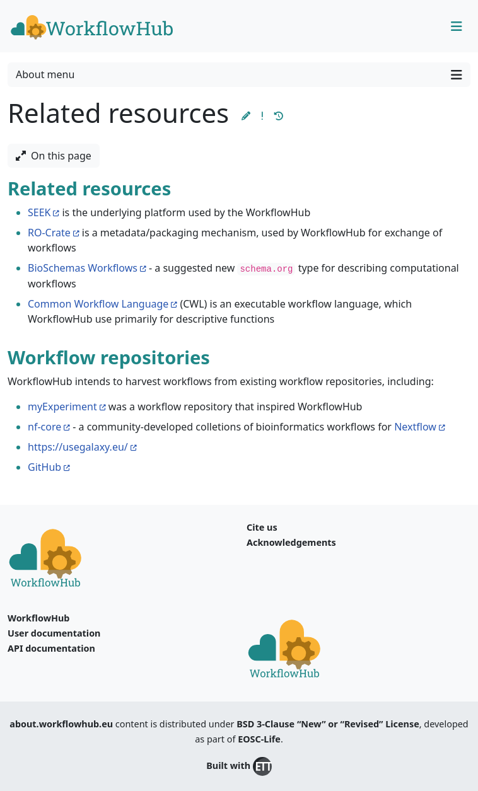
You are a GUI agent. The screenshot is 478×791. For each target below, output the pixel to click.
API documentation (51, 648)
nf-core (44, 427)
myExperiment (62, 406)
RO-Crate (49, 233)
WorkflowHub (38, 618)
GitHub (44, 467)
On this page (53, 156)
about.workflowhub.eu (61, 724)
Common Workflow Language (98, 304)
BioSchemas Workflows (82, 268)
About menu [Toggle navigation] (239, 75)
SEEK (39, 212)
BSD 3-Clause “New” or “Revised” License (327, 724)
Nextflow (415, 427)
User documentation (54, 633)
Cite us (262, 527)
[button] (246, 115)
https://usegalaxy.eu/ (78, 447)
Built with (238, 766)
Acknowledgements (291, 542)
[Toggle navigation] (456, 26)
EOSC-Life (259, 739)
